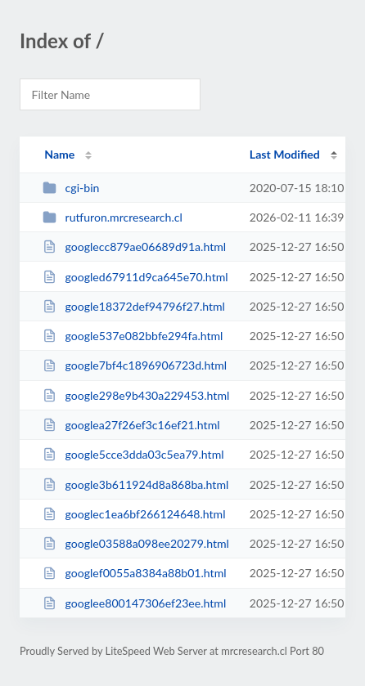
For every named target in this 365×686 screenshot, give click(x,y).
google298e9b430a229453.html (136, 395)
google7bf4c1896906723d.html (135, 365)
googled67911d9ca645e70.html (135, 277)
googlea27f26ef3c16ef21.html (131, 425)
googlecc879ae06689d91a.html (134, 246)
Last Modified (285, 154)
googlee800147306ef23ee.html (134, 603)
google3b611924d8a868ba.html (135, 484)
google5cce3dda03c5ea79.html (133, 454)
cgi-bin (71, 188)
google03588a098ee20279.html (136, 543)
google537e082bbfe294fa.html (133, 336)
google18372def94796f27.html (134, 306)
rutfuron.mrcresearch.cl (112, 217)
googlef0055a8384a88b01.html (134, 573)
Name (59, 154)
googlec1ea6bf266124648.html (134, 514)
